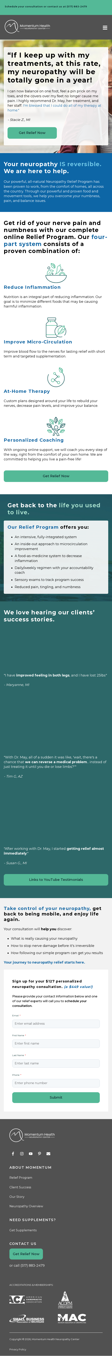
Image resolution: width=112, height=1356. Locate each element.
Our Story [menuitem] (16, 1197)
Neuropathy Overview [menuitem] (26, 1206)
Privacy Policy (17, 1349)
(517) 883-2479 (77, 6)
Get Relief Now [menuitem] (26, 1254)
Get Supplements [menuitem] (23, 1230)
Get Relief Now (32, 133)
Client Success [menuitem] (20, 1187)
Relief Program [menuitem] (20, 1177)
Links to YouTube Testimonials (56, 880)
